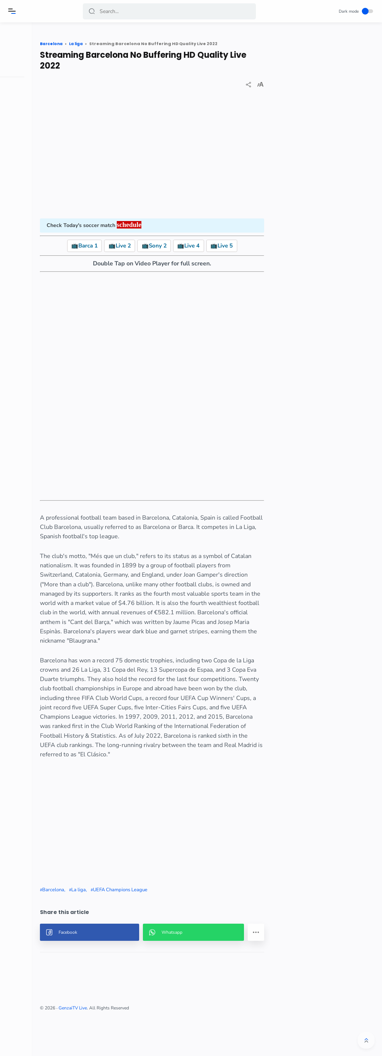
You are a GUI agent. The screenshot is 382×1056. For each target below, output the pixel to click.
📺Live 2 (143, 245)
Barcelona (97, 927)
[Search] (170, 11)
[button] (93, 11)
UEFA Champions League (164, 927)
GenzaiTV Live (117, 1046)
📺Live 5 (245, 245)
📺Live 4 (211, 245)
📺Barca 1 (107, 245)
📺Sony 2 (177, 245)
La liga (122, 927)
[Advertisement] (175, 155)
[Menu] (13, 11)
